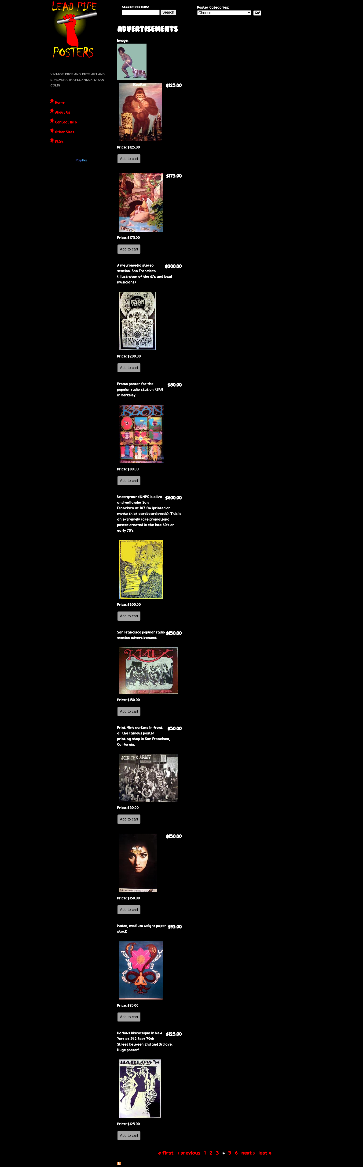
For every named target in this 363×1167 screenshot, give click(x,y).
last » (265, 1152)
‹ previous (189, 1152)
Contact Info (66, 122)
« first (166, 1152)
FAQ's (59, 142)
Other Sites (64, 132)
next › (248, 1152)
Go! (257, 13)
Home (60, 103)
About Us (62, 113)
